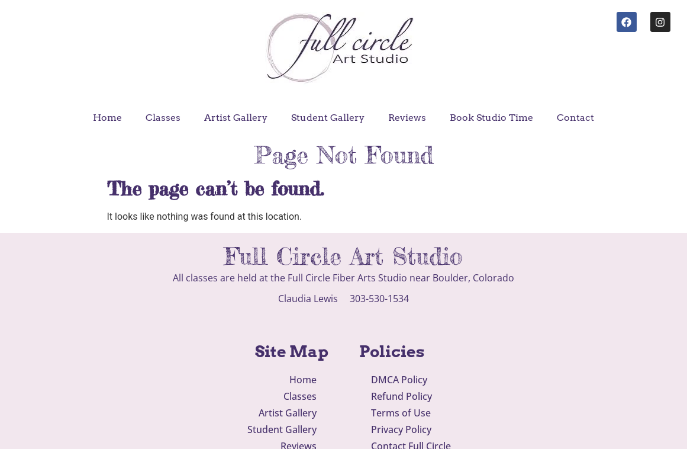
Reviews (407, 117)
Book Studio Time (491, 117)
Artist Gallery (235, 117)
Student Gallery (328, 117)
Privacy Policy (401, 429)
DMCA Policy (399, 379)
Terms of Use (401, 412)
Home (107, 117)
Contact (575, 117)
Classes (163, 117)
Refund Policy (401, 396)
